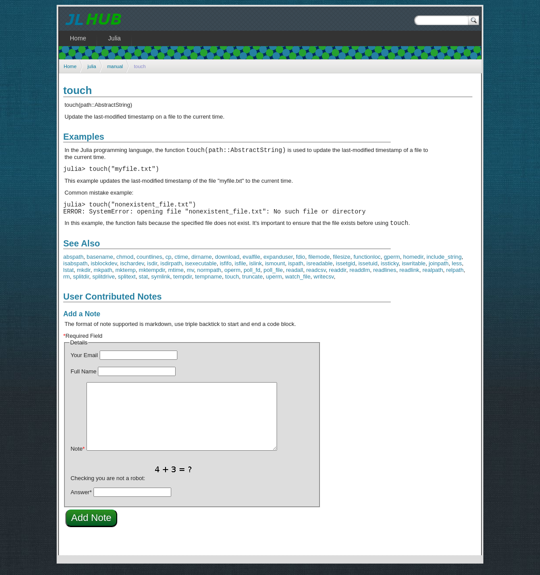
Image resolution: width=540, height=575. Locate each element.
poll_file (273, 276)
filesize (341, 263)
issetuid (368, 270)
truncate (252, 283)
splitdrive (103, 283)
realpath (432, 276)
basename (99, 263)
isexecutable (200, 270)
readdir (337, 276)
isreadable (319, 270)
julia (91, 66)
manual (115, 66)
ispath (295, 270)
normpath (209, 276)
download (227, 263)
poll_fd (252, 276)
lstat (68, 276)
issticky (390, 270)
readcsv (316, 276)
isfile (240, 270)
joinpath (438, 270)
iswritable (413, 270)
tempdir (182, 283)
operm (232, 276)
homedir (413, 263)
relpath (455, 276)
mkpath (103, 276)
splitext (127, 283)
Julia (114, 38)
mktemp (125, 276)
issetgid (345, 270)
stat (143, 283)
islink (255, 270)
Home (70, 66)
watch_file (298, 283)
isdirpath (171, 270)
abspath (73, 263)
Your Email (84, 361)
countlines (149, 263)
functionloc (367, 263)
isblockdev (104, 270)
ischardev (132, 270)
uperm (274, 283)
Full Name (84, 378)
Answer (81, 498)
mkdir (83, 276)
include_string (444, 263)
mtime (176, 276)
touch (232, 283)
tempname (208, 283)
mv (190, 276)
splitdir (81, 283)
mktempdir (152, 276)
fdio (300, 263)
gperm (392, 263)
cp (169, 263)
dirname (201, 263)
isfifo (226, 270)
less (457, 270)
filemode (319, 263)
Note (78, 455)
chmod (124, 263)
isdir (152, 270)
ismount (275, 270)
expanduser (278, 263)
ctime (181, 263)
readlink (409, 276)
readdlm (359, 276)
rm (66, 283)
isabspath (75, 270)
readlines (384, 276)
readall (294, 276)
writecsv (323, 283)
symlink (160, 283)
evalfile (251, 263)
